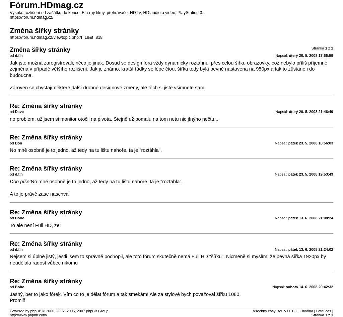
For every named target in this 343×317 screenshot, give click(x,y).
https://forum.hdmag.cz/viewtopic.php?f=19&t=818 (56, 37)
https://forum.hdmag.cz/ (31, 17)
